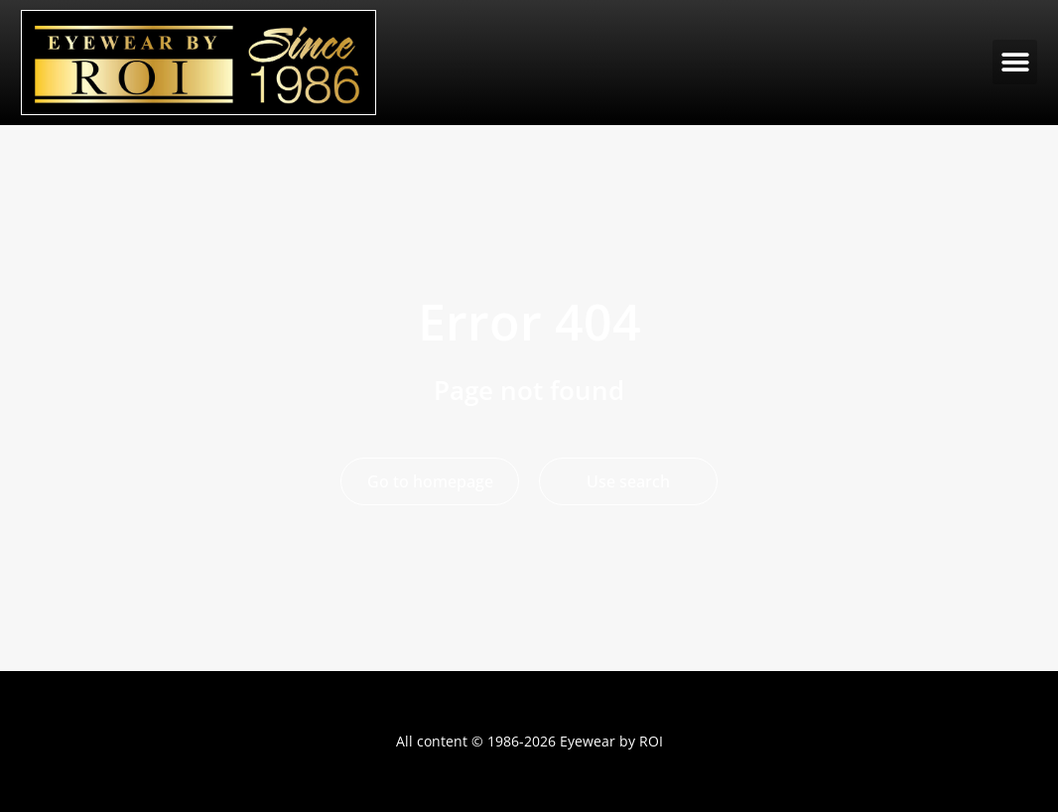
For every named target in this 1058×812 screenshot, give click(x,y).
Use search (628, 481)
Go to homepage (430, 481)
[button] (1014, 62)
